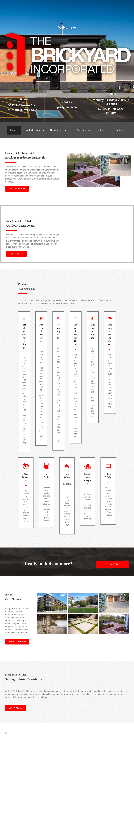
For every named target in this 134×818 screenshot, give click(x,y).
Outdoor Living (58, 130)
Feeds (67, 794)
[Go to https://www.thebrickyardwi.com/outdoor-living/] (92, 377)
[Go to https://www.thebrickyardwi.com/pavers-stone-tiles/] (75, 386)
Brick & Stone (33, 130)
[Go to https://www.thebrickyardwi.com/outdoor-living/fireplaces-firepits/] (87, 520)
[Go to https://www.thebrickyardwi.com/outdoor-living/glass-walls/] (108, 521)
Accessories (84, 130)
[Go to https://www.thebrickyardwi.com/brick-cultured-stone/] (24, 391)
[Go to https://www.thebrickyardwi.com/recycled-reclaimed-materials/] (41, 389)
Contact (119, 130)
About (101, 130)
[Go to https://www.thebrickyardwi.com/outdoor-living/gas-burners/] (25, 518)
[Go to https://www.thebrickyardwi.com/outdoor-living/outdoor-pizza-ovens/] (110, 373)
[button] (43, 130)
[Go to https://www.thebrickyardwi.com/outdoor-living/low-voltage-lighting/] (67, 522)
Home (13, 130)
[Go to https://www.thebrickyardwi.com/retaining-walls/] (58, 394)
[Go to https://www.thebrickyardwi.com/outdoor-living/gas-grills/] (46, 521)
